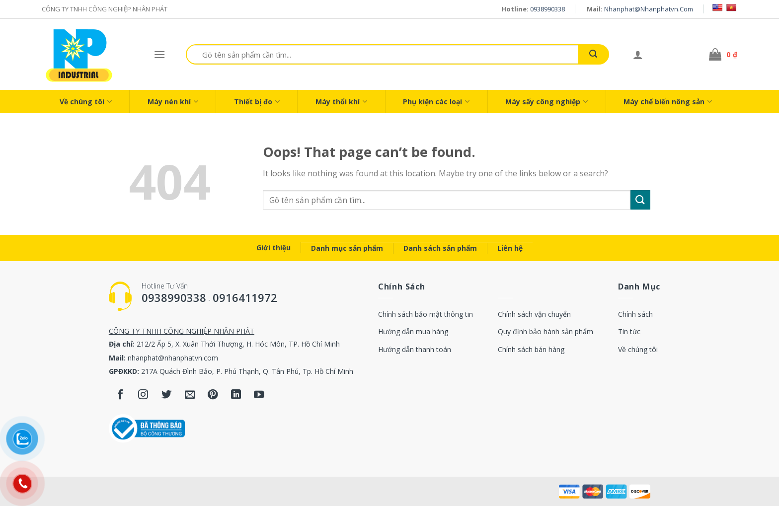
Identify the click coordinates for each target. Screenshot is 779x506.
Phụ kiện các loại (436, 101)
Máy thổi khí (341, 101)
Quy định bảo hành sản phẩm (545, 331)
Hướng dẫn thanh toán (414, 349)
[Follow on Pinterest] (213, 395)
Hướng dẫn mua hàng (413, 331)
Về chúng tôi (86, 101)
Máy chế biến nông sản (667, 101)
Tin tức (629, 331)
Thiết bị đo (257, 101)
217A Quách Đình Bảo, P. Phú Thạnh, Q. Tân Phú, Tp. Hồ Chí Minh (247, 371)
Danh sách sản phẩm (440, 248)
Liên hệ (510, 248)
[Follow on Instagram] (143, 395)
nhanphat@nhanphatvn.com (648, 8)
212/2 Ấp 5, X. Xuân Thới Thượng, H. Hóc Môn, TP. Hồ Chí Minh (238, 344)
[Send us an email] (190, 395)
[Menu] (159, 54)
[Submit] (593, 54)
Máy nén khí (173, 101)
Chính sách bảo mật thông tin (425, 314)
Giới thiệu (273, 247)
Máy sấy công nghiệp (546, 101)
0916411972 (245, 297)
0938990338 (547, 8)
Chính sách (635, 314)
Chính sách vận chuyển (534, 314)
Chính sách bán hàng (531, 349)
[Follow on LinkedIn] (236, 395)
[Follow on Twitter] (166, 395)
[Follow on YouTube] (259, 395)
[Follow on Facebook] (120, 395)
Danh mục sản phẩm (347, 248)
